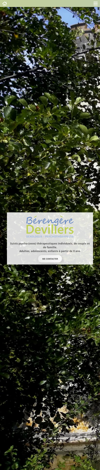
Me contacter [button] (50, 258)
